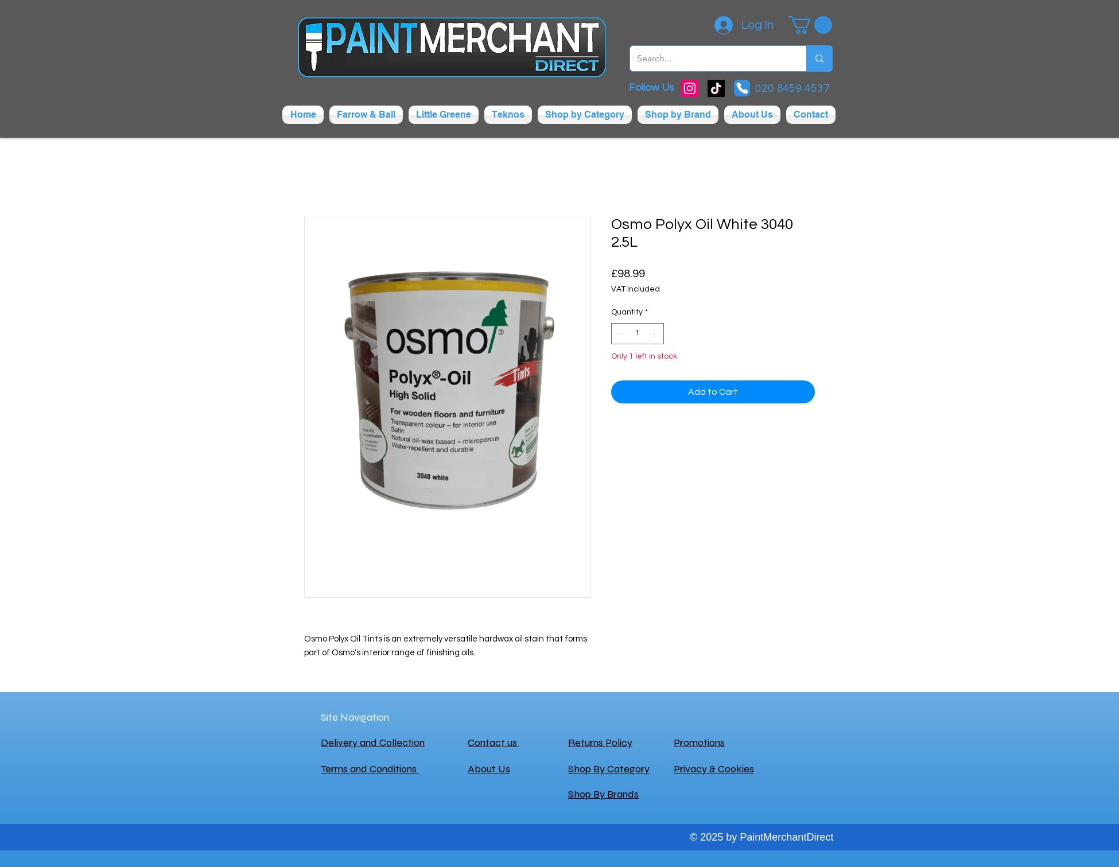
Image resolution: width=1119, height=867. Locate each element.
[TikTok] (716, 88)
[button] (810, 25)
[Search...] (709, 58)
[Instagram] (689, 88)
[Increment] (655, 334)
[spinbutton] (637, 334)
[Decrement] (620, 334)
